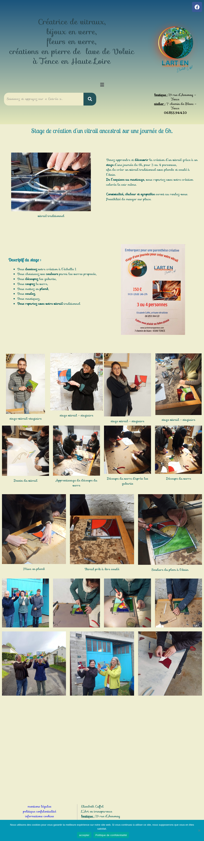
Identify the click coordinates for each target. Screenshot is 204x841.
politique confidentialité (39, 811)
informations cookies (39, 816)
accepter (84, 835)
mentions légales (39, 806)
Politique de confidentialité (111, 835)
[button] (102, 85)
